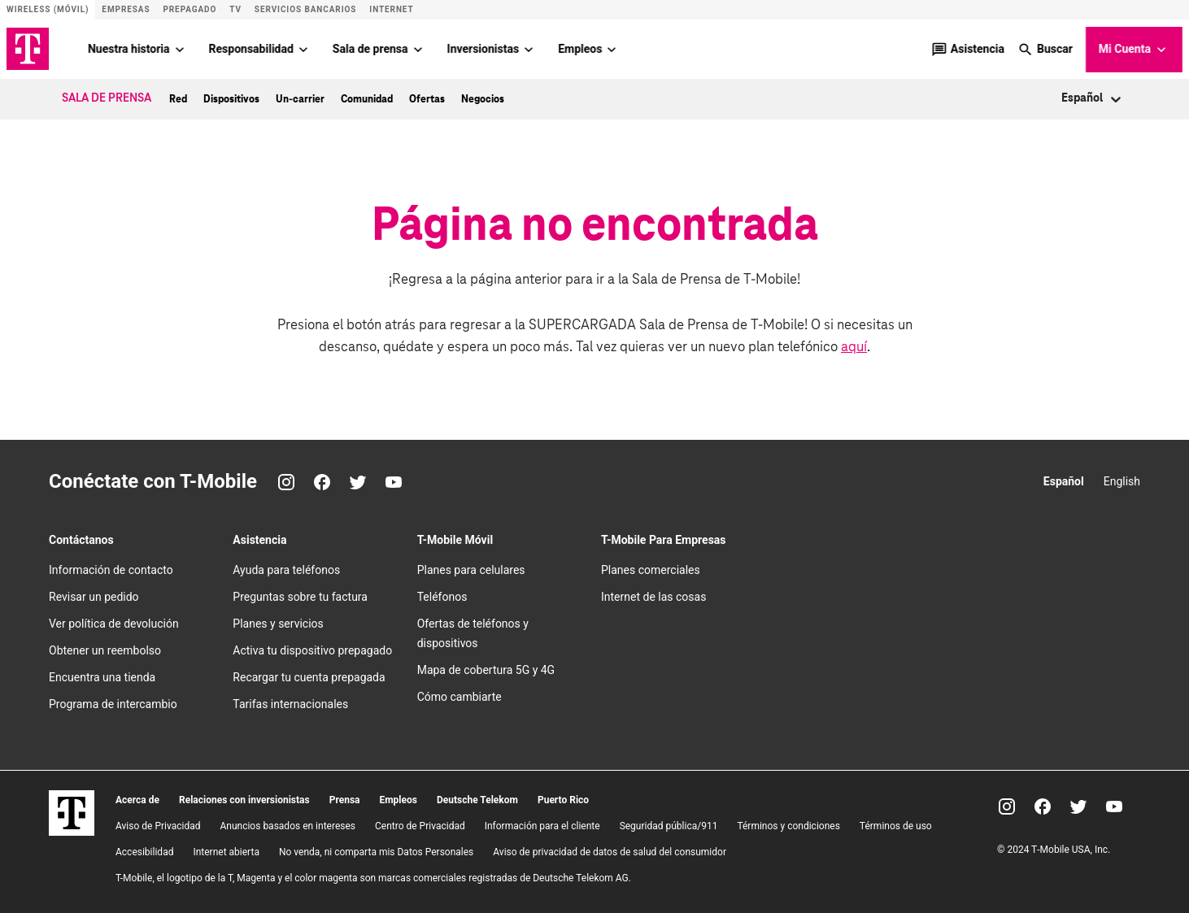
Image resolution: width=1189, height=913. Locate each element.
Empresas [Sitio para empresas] (126, 9)
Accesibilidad (144, 851)
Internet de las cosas (653, 596)
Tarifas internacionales (290, 704)
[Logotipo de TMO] (28, 49)
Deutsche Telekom (477, 799)
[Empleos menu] (611, 49)
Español (1063, 481)
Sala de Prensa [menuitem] (106, 98)
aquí (854, 346)
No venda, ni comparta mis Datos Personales (376, 851)
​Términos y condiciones (788, 825)
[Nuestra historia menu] (179, 49)
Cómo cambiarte (459, 696)
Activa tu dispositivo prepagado (312, 650)
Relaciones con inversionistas (244, 799)
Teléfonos (442, 596)
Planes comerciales (650, 569)
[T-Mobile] (71, 830)
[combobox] (1062, 99)
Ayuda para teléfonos (286, 569)
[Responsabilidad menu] (303, 49)
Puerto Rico (563, 799)
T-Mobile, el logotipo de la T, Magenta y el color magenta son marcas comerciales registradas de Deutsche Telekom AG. (373, 877)
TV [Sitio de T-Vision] (235, 9)
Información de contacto (111, 569)
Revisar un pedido (94, 596)
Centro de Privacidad (420, 825)
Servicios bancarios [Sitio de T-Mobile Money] (305, 9)
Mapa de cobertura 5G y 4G (486, 669)
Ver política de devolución (114, 623)
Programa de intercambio (113, 704)
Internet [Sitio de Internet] (391, 9)
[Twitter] (358, 482)
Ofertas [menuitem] (427, 98)
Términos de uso (896, 825)
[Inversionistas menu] (528, 49)
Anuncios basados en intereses (287, 825)
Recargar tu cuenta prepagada (309, 677)
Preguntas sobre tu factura (300, 596)
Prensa (344, 799)
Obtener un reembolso (105, 650)
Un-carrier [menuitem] (300, 98)
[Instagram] (286, 482)
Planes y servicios (278, 623)
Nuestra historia (129, 47)
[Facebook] (322, 482)
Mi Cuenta (1134, 49)
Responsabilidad (251, 47)
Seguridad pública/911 (669, 825)
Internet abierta (226, 851)
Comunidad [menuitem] (367, 98)
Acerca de (137, 799)
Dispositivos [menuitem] (231, 98)
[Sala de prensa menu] (418, 49)
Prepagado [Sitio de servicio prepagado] (189, 9)
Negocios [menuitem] (482, 98)
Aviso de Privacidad (157, 825)
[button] (1045, 49)
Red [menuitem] (178, 98)
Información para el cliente (542, 825)
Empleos (580, 47)
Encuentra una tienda (102, 677)
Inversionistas (483, 47)
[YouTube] (393, 482)
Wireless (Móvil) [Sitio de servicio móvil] (48, 9)
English (1122, 481)
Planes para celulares (471, 569)
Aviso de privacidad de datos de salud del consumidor (609, 851)
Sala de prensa (370, 47)
